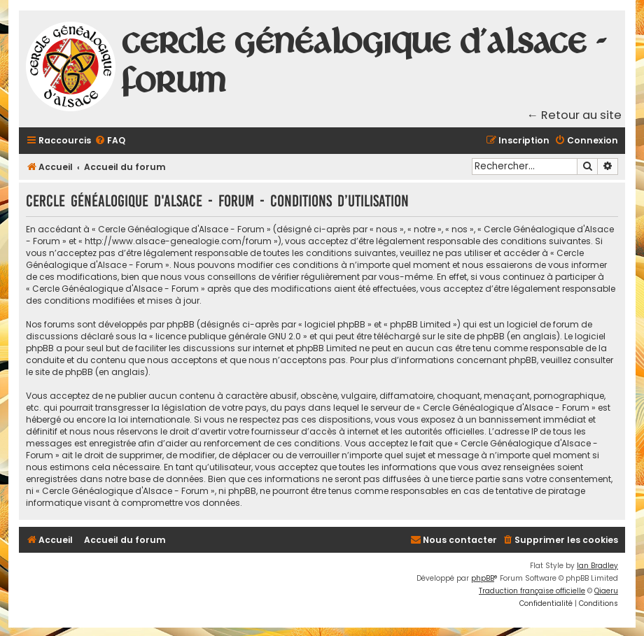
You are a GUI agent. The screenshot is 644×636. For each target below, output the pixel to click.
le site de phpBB (471, 336)
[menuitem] (109, 141)
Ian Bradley (597, 565)
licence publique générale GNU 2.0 (228, 336)
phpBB (482, 578)
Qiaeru (606, 591)
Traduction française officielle (532, 591)
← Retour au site (574, 115)
